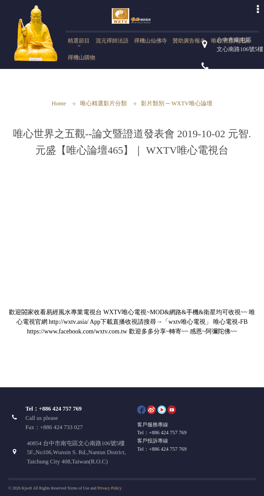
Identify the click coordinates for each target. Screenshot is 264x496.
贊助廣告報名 (189, 41)
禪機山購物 (81, 57)
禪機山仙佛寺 (150, 41)
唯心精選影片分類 (103, 103)
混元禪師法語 (112, 41)
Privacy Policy (109, 488)
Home (59, 103)
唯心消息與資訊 (230, 41)
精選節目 (79, 41)
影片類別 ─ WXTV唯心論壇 (176, 103)
